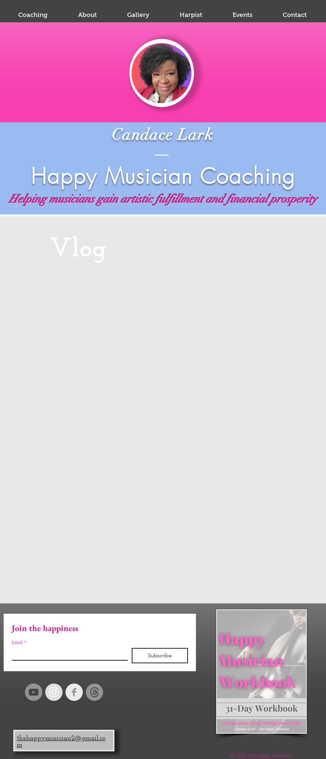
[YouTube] (33, 692)
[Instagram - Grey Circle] (54, 692)
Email (19, 642)
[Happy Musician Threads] (94, 692)
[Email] (68, 654)
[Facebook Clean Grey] (74, 692)
